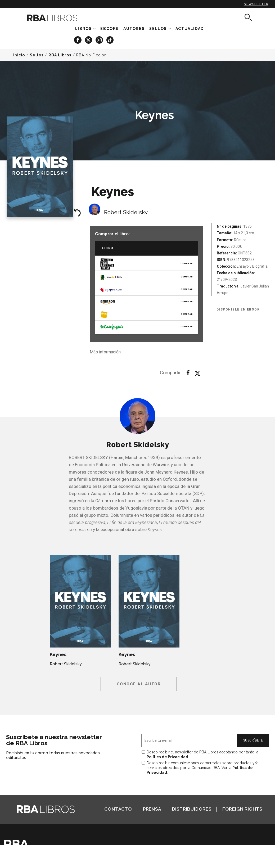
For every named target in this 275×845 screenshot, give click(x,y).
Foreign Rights (242, 809)
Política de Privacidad (167, 757)
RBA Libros (59, 55)
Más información (105, 351)
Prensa (152, 809)
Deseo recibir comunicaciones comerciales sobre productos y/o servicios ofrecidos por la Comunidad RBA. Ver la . (203, 768)
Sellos (158, 28)
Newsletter (256, 4)
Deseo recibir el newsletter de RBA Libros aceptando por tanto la (202, 754)
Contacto (118, 809)
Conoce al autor (139, 684)
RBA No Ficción (91, 55)
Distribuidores (191, 809)
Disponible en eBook (238, 309)
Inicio (19, 55)
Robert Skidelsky (126, 212)
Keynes (58, 654)
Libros (83, 28)
